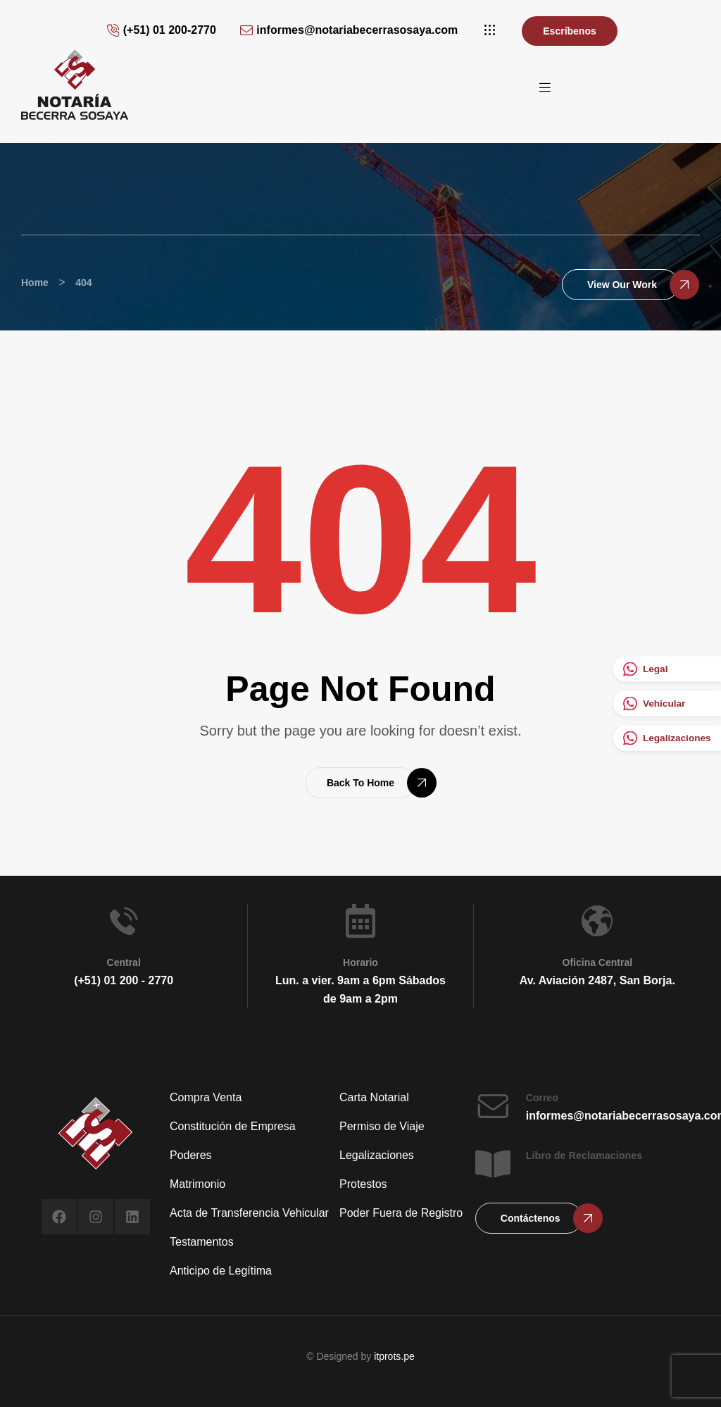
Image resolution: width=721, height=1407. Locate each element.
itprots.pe (394, 1356)
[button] (490, 30)
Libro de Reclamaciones (584, 1155)
